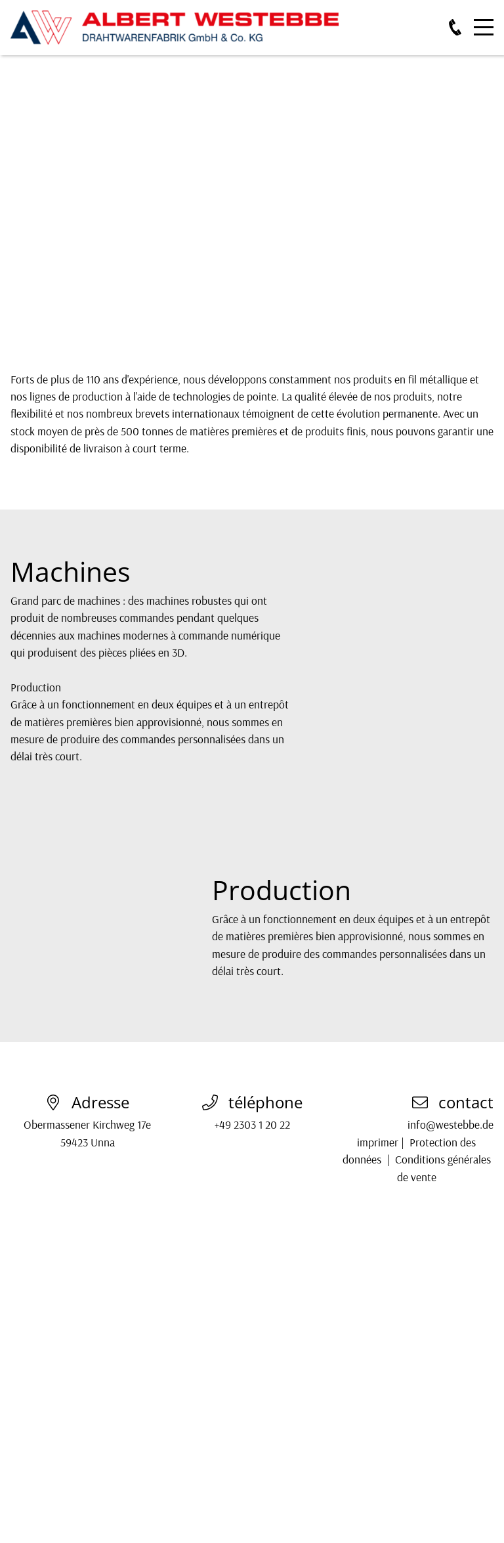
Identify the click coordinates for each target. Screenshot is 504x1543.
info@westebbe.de (451, 1124)
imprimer (377, 1142)
